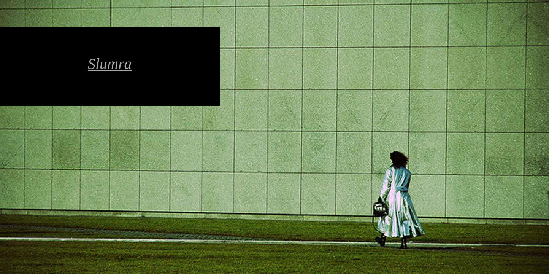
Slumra (110, 63)
